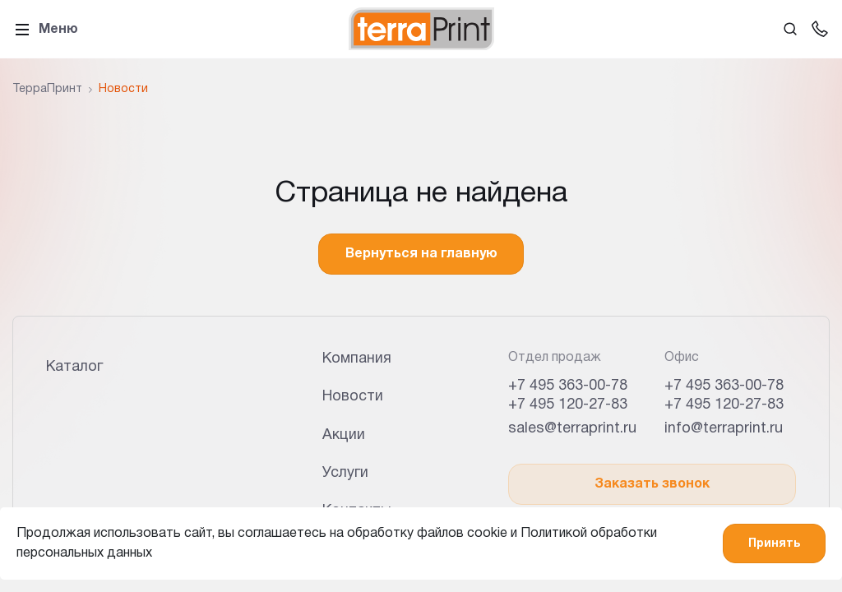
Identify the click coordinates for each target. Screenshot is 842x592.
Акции (343, 435)
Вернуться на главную (421, 254)
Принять (774, 544)
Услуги (345, 473)
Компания (356, 359)
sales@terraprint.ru (572, 429)
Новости (352, 397)
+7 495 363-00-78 (567, 386)
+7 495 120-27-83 (567, 405)
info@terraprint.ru (723, 429)
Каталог (74, 367)
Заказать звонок (652, 484)
